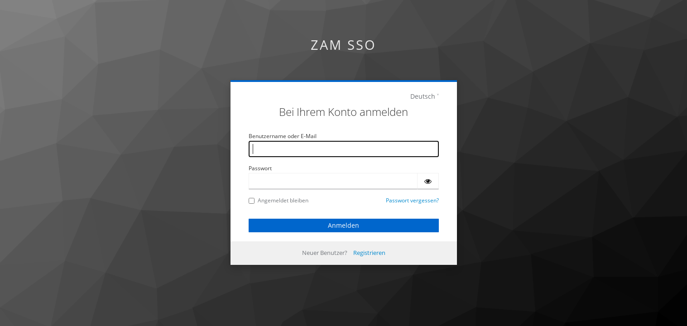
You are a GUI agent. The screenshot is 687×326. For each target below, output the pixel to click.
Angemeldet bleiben (278, 200)
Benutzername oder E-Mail (283, 136)
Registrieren (369, 253)
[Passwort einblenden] (428, 181)
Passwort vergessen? (412, 200)
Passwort (260, 168)
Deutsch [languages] (422, 96)
